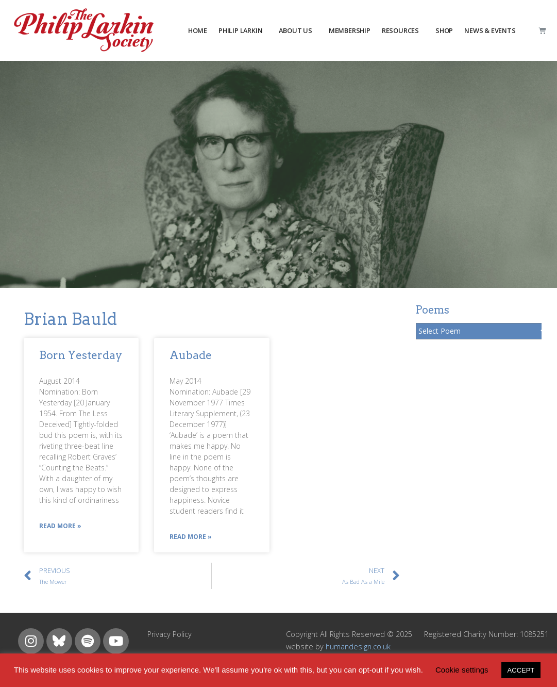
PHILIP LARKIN (240, 30)
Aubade (191, 355)
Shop (444, 30)
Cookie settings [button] (461, 669)
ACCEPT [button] (521, 670)
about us (295, 30)
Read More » (60, 525)
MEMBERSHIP (349, 30)
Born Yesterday (80, 355)
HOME (197, 30)
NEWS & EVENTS (489, 30)
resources (400, 30)
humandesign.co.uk (358, 646)
